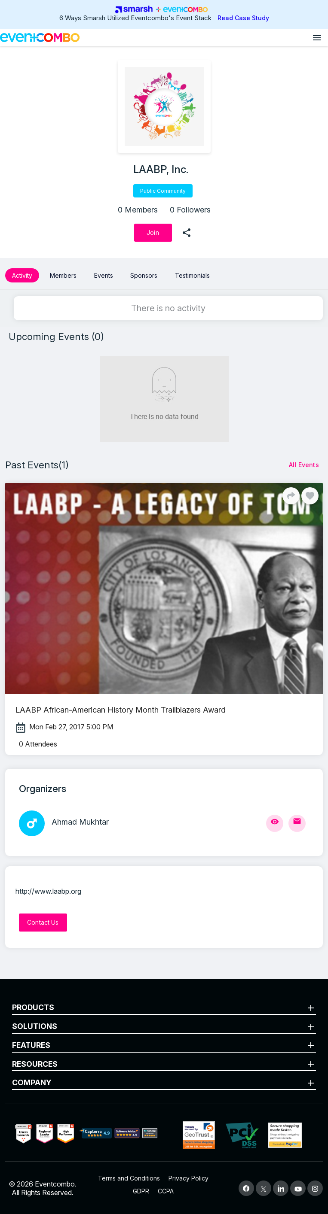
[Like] (310, 495)
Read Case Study (243, 17)
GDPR (141, 1191)
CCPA (166, 1191)
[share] (186, 232)
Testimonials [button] (192, 275)
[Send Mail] (297, 823)
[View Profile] (274, 823)
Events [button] (103, 275)
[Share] (291, 495)
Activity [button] (22, 275)
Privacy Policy (188, 1178)
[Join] (153, 233)
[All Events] (304, 465)
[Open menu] (316, 37)
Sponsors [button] (143, 275)
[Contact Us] (43, 923)
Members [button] (63, 275)
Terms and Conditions (129, 1178)
